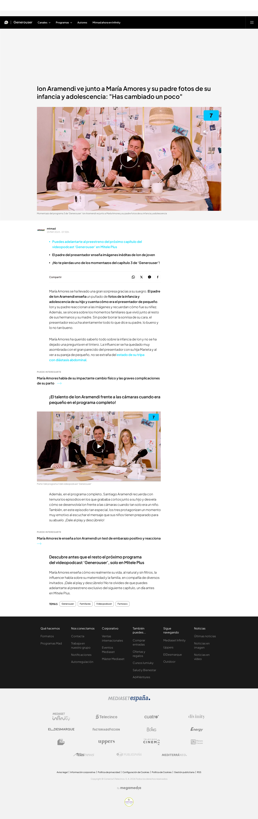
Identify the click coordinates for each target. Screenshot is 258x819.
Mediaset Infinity (174, 640)
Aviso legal (62, 772)
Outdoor (169, 661)
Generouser (68, 604)
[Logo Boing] (151, 729)
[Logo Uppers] (106, 742)
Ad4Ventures (141, 677)
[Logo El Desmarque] (61, 729)
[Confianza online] (129, 805)
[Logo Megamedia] (130, 788)
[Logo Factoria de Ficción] (106, 729)
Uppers (168, 647)
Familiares (85, 604)
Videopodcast (104, 604)
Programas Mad (51, 643)
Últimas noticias (205, 636)
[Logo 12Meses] (197, 741)
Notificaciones (81, 655)
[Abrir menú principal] (252, 22)
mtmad (51, 228)
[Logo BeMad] (61, 742)
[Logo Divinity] (197, 716)
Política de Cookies (162, 772)
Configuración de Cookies (135, 772)
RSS (199, 772)
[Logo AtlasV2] (83, 754)
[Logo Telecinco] (106, 716)
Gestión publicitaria (184, 772)
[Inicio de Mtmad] (6, 22)
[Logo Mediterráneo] (174, 754)
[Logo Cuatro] (151, 716)
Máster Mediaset (113, 659)
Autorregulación (82, 662)
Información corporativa (82, 772)
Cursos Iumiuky (143, 663)
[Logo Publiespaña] (129, 754)
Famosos (122, 604)
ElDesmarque (172, 654)
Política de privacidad (109, 772)
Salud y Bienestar (144, 670)
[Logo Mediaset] (129, 700)
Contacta (77, 636)
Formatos (47, 636)
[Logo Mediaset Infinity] (61, 716)
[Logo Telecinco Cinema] (151, 742)
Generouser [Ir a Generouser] (23, 22)
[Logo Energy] (196, 729)
